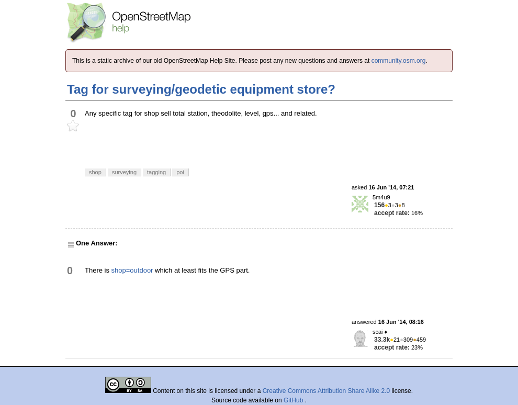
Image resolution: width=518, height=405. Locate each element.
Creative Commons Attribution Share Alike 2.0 (326, 391)
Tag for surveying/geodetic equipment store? (201, 89)
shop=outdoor (132, 270)
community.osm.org (398, 60)
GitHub (294, 400)
